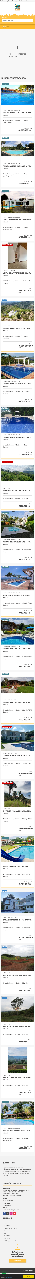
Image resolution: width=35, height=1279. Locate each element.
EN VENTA (7, 1226)
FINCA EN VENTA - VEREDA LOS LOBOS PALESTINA (17, 328)
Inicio (5, 1223)
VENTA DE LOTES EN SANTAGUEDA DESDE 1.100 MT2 (17, 1026)
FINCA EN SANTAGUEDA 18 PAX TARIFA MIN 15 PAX (17, 437)
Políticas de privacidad (10, 1241)
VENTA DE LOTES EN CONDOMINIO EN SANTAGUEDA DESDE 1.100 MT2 (17, 975)
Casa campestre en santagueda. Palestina (17, 920)
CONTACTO (7, 1238)
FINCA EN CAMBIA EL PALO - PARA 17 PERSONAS (17, 1131)
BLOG (5, 1233)
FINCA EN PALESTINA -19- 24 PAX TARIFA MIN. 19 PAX (17, 113)
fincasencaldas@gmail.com (11, 1210)
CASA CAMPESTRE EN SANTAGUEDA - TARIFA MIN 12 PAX (17, 220)
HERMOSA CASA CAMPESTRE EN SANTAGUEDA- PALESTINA (17, 756)
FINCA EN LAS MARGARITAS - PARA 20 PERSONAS (17, 384)
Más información (9, 1277)
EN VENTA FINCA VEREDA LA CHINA (17, 811)
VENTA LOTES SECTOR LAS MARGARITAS (17, 1078)
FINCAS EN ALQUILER (10, 1228)
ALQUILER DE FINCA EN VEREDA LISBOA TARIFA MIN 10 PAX (17, 595)
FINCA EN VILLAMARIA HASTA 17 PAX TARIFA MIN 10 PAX (17, 649)
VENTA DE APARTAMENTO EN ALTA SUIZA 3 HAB (17, 273)
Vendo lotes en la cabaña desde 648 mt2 (17, 491)
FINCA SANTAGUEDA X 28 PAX (15, 866)
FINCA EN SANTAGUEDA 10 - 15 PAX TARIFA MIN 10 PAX (17, 542)
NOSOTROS (7, 1236)
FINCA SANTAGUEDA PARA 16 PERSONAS (17, 166)
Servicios (6, 1231)
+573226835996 (8, 1200)
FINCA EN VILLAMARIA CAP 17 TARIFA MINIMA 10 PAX (17, 702)
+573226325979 (7, 1205)
